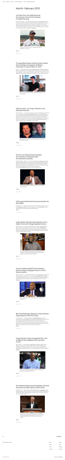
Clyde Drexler (32, 344)
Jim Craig (42, 114)
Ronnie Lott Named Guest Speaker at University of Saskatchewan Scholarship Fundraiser (29, 156)
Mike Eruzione (32, 114)
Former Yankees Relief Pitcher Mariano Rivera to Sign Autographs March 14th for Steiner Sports (31, 270)
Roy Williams (42, 390)
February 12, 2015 (18, 375)
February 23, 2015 (19, 145)
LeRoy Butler (42, 226)
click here (34, 28)
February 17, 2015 (18, 304)
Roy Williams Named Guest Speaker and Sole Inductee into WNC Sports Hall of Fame (32, 386)
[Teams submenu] (13, 1)
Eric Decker (41, 21)
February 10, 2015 (18, 422)
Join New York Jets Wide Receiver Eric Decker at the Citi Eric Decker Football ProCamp (28, 17)
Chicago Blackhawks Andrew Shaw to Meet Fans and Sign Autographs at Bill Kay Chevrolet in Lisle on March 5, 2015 (32, 65)
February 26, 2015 (19, 53)
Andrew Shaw (35, 69)
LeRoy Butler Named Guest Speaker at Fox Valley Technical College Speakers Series (31, 223)
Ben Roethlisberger (37, 318)
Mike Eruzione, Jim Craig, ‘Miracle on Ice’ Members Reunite (30, 109)
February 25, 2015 (19, 98)
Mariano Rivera (40, 274)
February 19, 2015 (18, 212)
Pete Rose (20, 207)
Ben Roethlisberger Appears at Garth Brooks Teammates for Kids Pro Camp (32, 314)
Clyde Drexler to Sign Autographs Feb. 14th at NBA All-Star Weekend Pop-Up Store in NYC (31, 340)
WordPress (60, 456)
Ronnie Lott (41, 161)
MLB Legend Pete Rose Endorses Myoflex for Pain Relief (32, 202)
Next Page (59, 436)
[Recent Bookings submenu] (22, 1)
